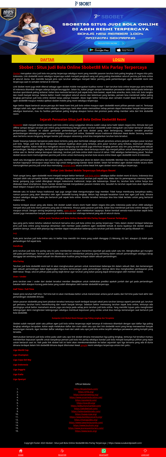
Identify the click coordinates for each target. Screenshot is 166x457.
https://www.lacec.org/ (86, 430)
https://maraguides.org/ (86, 419)
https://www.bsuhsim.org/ (86, 425)
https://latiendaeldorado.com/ (86, 411)
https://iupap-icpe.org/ (86, 414)
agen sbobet (70, 210)
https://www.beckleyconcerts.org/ (86, 416)
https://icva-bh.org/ (86, 402)
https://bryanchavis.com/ (86, 389)
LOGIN (119, 59)
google (83, 345)
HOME (20, 452)
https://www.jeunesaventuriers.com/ (86, 428)
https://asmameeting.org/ (85, 394)
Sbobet (16, 73)
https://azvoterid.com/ (86, 400)
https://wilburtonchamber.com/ (86, 405)
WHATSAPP (103, 452)
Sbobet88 (17, 125)
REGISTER (62, 452)
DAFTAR (47, 59)
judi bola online (92, 175)
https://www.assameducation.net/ (86, 397)
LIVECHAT (145, 452)
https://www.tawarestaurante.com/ (86, 422)
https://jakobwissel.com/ (86, 408)
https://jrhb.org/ (86, 391)
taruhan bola (69, 165)
